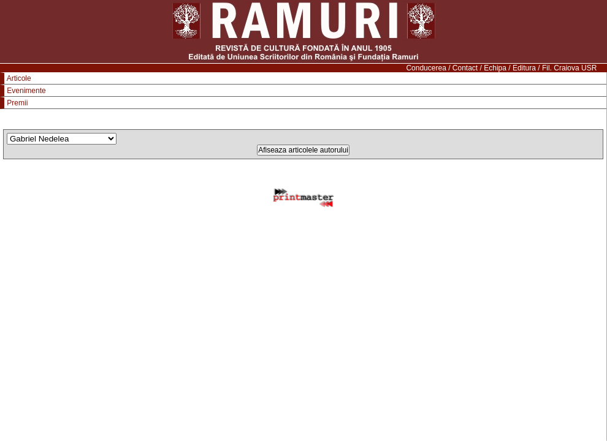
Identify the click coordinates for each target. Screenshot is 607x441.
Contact (465, 68)
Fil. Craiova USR (569, 68)
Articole (19, 78)
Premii (17, 103)
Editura (524, 68)
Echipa (495, 68)
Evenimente (26, 90)
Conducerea (426, 68)
